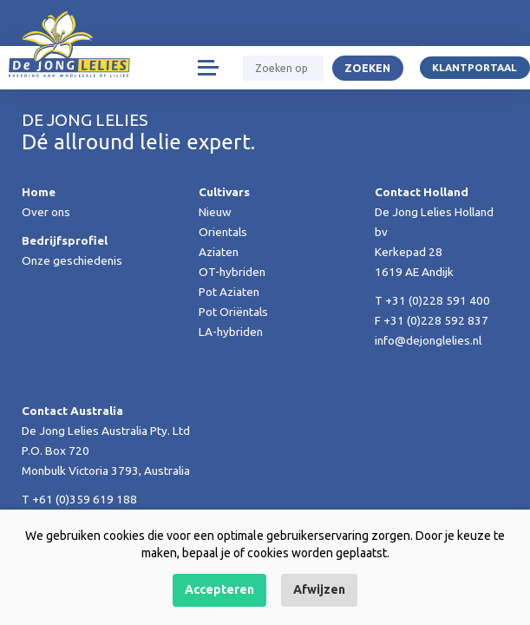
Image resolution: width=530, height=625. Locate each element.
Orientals (223, 232)
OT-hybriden (232, 272)
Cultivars (224, 192)
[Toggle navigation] (207, 68)
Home (39, 192)
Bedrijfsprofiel (65, 240)
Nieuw (215, 212)
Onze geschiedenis (72, 260)
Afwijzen (319, 589)
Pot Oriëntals (233, 312)
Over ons (46, 212)
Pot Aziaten (229, 292)
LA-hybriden (231, 332)
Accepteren (219, 589)
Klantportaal (474, 67)
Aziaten (219, 252)
